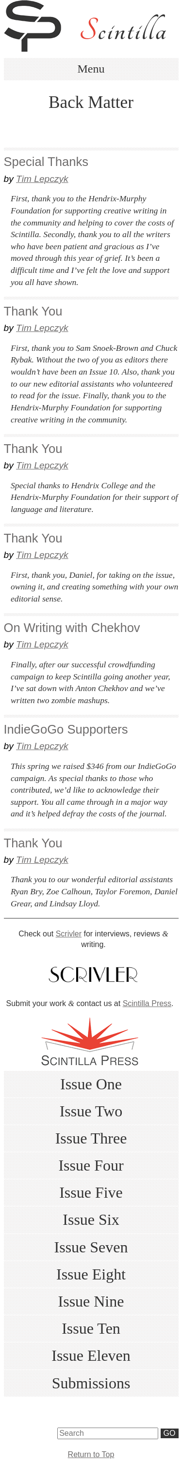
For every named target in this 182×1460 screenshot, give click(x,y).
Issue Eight (91, 1274)
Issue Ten (91, 1328)
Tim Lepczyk (42, 179)
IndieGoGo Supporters (66, 729)
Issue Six (91, 1219)
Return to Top (91, 1454)
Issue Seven (91, 1247)
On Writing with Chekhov (72, 627)
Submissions (91, 1383)
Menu (91, 68)
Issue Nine (91, 1301)
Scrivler (69, 934)
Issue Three (91, 1138)
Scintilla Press (147, 1003)
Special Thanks (46, 161)
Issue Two (91, 1111)
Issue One (91, 1084)
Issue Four (90, 1165)
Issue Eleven (91, 1355)
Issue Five (91, 1192)
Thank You (33, 311)
